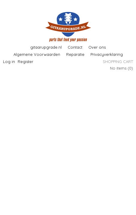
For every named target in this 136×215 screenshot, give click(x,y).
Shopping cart (118, 61)
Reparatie (75, 54)
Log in (9, 61)
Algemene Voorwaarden (36, 54)
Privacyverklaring (106, 54)
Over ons (97, 47)
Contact (75, 47)
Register (25, 61)
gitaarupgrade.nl (46, 47)
